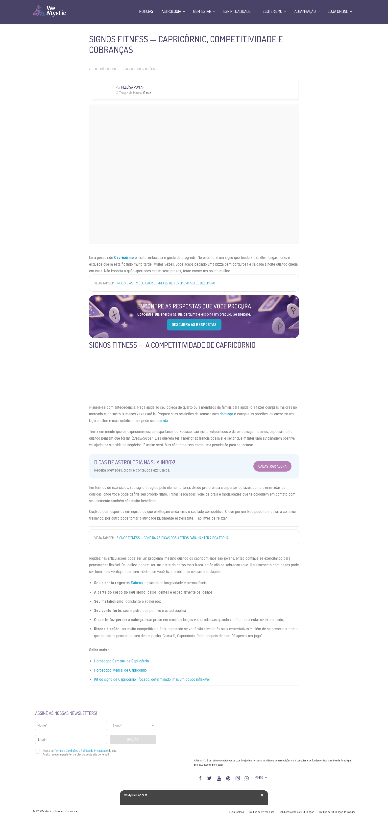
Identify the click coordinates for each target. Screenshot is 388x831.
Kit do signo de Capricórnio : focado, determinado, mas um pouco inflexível (152, 679)
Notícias (146, 11)
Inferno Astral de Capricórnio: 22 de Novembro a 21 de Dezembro (166, 283)
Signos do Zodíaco (140, 69)
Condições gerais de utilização (296, 812)
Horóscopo (106, 69)
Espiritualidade (237, 11)
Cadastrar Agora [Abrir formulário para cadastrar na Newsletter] (272, 466)
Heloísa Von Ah (133, 87)
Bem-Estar (202, 11)
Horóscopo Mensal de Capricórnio (120, 670)
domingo (226, 414)
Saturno (137, 582)
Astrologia (171, 11)
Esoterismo (272, 11)
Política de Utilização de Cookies (337, 812)
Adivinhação (305, 11)
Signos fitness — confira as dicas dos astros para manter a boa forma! (173, 538)
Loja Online (338, 11)
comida (162, 420)
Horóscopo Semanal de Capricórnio (121, 661)
